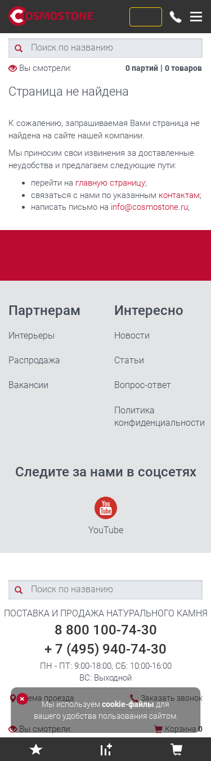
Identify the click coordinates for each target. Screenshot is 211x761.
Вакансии (28, 385)
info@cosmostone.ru (149, 207)
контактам (179, 195)
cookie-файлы (128, 704)
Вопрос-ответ (142, 385)
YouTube (105, 516)
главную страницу (110, 183)
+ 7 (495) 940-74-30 (105, 649)
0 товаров (183, 68)
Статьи (129, 360)
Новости (132, 335)
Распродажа (34, 360)
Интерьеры (31, 335)
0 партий (141, 68)
